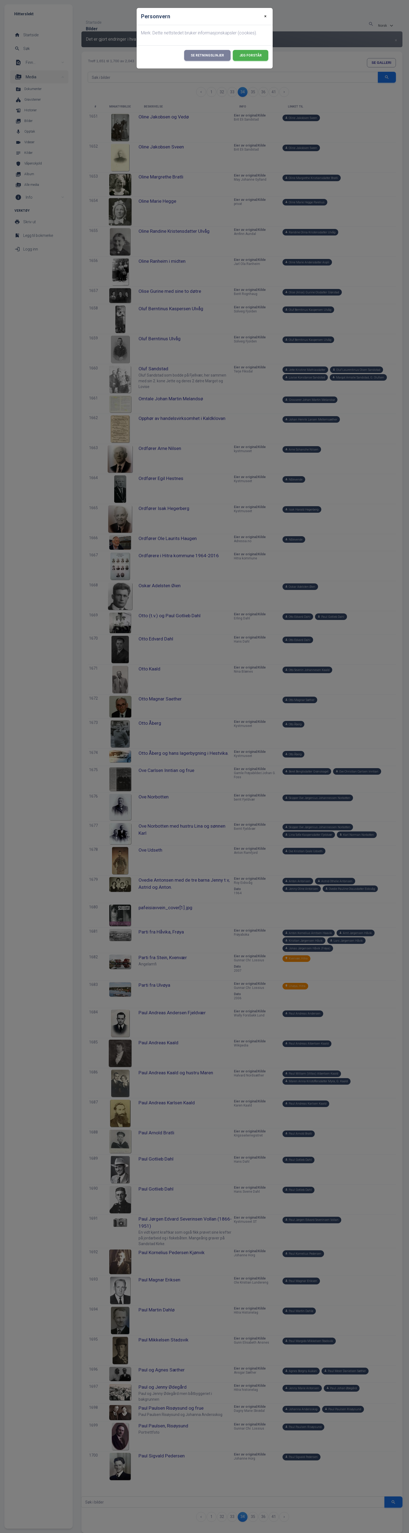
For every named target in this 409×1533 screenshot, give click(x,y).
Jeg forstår (250, 55)
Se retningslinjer (207, 55)
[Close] (265, 16)
